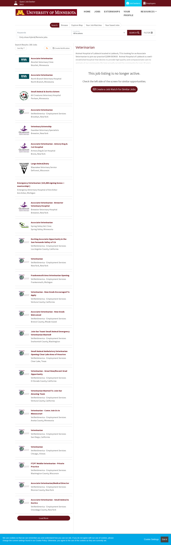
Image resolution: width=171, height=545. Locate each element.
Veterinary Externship (41, 126)
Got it (164, 539)
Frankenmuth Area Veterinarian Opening (50, 275)
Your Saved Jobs (112, 25)
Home (87, 11)
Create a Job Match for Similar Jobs (114, 89)
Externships (112, 11)
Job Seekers (133, 3)
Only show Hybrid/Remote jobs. (33, 37)
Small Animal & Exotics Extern (45, 91)
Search (54, 25)
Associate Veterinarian (42, 58)
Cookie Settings (151, 539)
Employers (149, 3)
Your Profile (128, 13)
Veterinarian (37, 258)
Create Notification (61, 48)
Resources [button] (148, 11)
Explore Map (77, 25)
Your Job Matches (94, 25)
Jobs (97, 11)
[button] (148, 33)
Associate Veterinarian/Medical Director (50, 483)
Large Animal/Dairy (40, 163)
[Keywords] (44, 33)
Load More (43, 518)
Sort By (20, 48)
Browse (64, 25)
